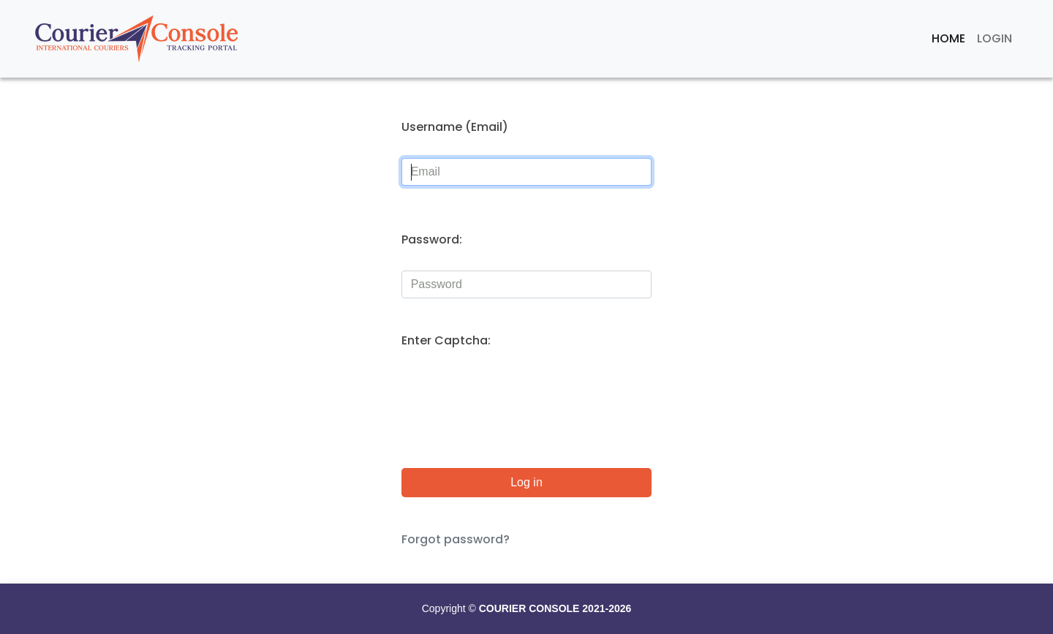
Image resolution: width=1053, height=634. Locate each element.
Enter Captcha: (446, 340)
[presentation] (512, 400)
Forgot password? (455, 539)
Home (948, 38)
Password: (431, 239)
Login (994, 38)
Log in (526, 482)
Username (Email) (454, 126)
